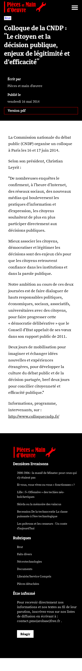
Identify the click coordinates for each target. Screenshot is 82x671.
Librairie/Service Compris (34, 576)
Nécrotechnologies (29, 562)
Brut (20, 547)
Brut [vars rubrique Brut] (8, 18)
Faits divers (24, 554)
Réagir (25, 634)
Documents (24, 569)
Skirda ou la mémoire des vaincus (39, 504)
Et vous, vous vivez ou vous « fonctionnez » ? (46, 485)
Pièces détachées (28, 584)
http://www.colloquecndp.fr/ (33, 416)
